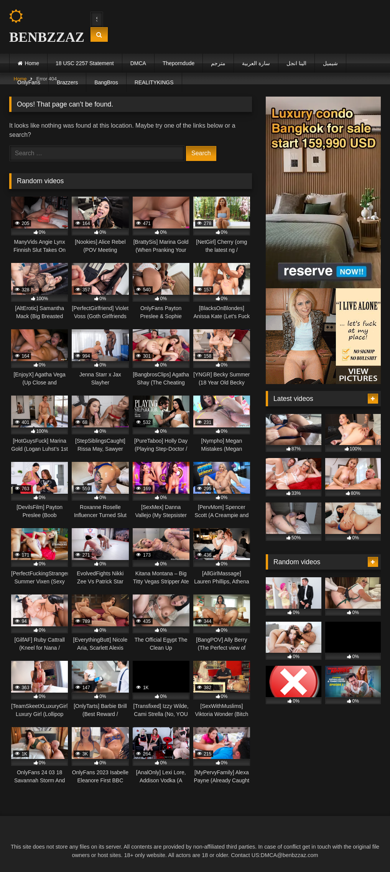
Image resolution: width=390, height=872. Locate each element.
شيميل (330, 63)
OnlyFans (28, 82)
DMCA (138, 63)
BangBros (106, 82)
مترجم (218, 63)
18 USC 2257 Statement (85, 63)
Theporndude (178, 63)
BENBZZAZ (43, 27)
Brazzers (67, 82)
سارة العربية (256, 63)
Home (32, 63)
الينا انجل (296, 63)
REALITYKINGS (154, 82)
